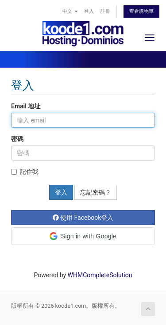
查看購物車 (141, 11)
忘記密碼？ (95, 192)
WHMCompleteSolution (100, 275)
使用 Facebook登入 (83, 217)
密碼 (17, 138)
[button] (83, 236)
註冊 (105, 11)
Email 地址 (25, 106)
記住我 (25, 171)
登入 (89, 11)
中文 (70, 11)
